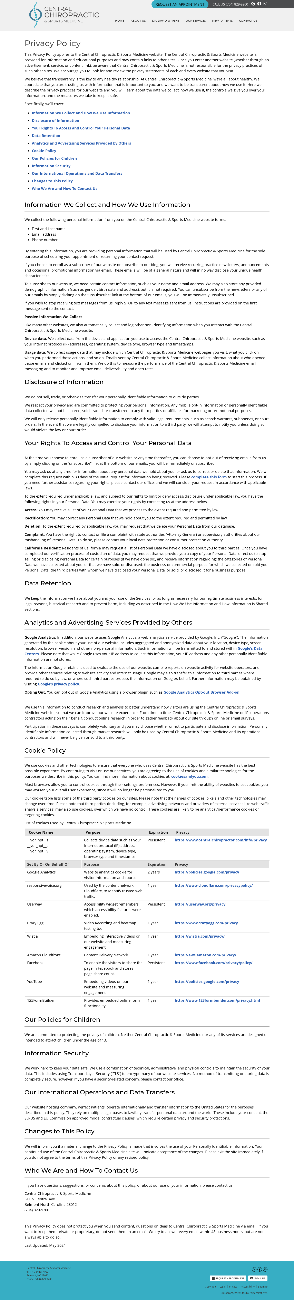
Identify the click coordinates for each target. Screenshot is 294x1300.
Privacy (233, 1286)
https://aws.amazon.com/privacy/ (205, 955)
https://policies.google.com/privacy (207, 872)
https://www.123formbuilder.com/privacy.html (217, 1000)
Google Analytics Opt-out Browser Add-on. (202, 692)
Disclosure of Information (55, 120)
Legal (222, 1286)
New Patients (222, 20)
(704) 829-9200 (237, 4)
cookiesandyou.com (189, 776)
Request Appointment (228, 1278)
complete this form (209, 477)
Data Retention (46, 135)
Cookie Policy (44, 150)
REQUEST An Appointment (180, 4)
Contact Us (248, 20)
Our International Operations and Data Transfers (77, 173)
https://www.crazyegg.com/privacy (206, 923)
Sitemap (262, 1286)
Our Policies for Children (54, 158)
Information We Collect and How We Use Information (81, 113)
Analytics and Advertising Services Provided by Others (81, 143)
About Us (138, 20)
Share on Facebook (259, 1269)
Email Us (257, 1278)
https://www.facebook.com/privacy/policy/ (213, 962)
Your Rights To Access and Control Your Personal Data (81, 128)
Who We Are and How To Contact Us (64, 188)
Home (119, 20)
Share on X (254, 1269)
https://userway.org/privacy (200, 904)
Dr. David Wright (165, 20)
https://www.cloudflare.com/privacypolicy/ (214, 885)
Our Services (196, 20)
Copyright (210, 1286)
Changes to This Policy (52, 181)
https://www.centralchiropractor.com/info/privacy (221, 840)
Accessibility (248, 1286)
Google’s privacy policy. (59, 684)
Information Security (51, 165)
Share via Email (265, 1269)
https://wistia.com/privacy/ (200, 936)
